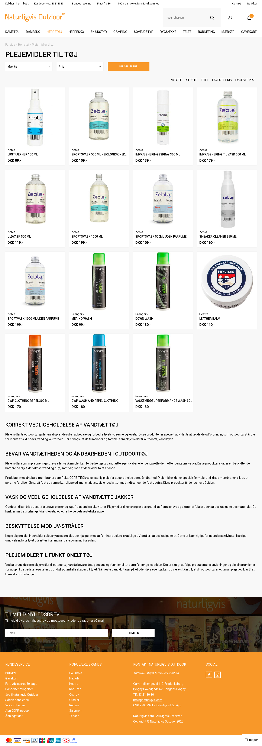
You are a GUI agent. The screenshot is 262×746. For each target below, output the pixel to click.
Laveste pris (222, 80)
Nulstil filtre (128, 66)
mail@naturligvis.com (147, 700)
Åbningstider (14, 716)
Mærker (227, 32)
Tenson (74, 716)
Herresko (76, 32)
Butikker (252, 3)
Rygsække (168, 32)
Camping (120, 32)
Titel (204, 80)
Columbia (75, 673)
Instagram (217, 675)
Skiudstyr (99, 32)
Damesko (33, 32)
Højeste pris (245, 80)
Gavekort (249, 32)
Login (230, 17)
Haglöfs (74, 678)
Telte (187, 32)
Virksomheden (15, 705)
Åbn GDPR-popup (17, 710)
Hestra (73, 683)
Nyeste (176, 80)
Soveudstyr (143, 32)
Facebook (209, 675)
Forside (10, 44)
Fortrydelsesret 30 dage (21, 683)
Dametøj (12, 32)
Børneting (206, 32)
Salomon (75, 710)
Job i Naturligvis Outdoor (21, 694)
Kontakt (236, 3)
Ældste (191, 80)
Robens (74, 705)
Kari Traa (75, 689)
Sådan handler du (17, 700)
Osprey (74, 694)
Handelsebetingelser (19, 689)
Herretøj (54, 32)
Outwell (74, 700)
